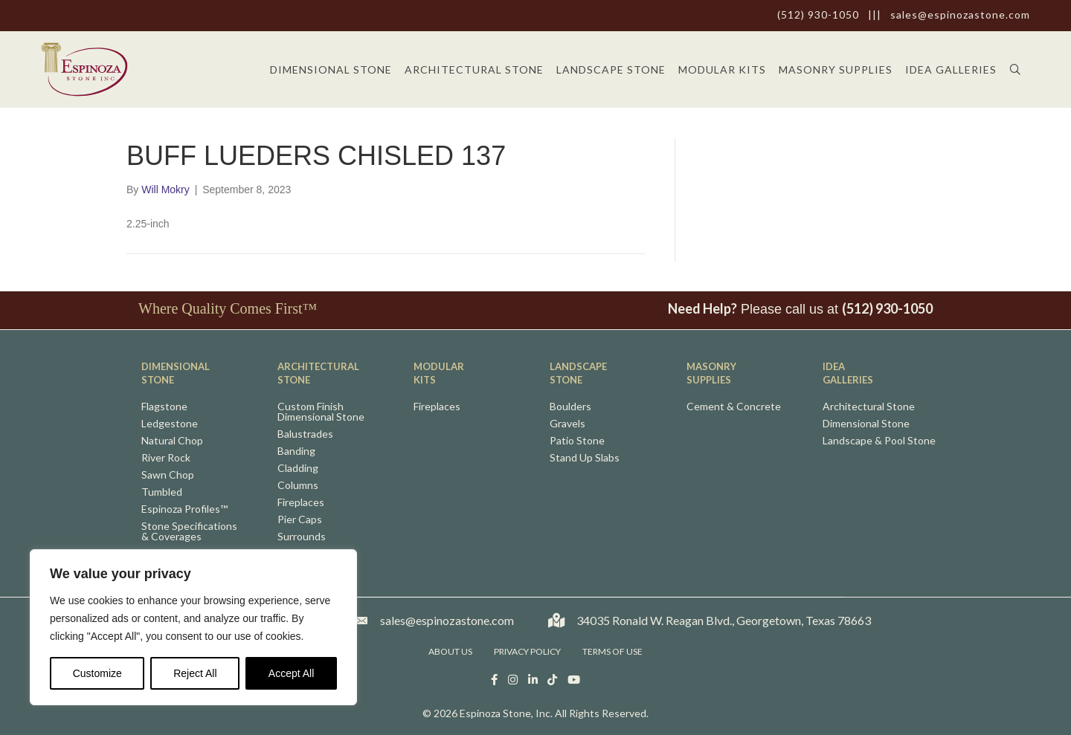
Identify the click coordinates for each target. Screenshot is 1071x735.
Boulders (570, 406)
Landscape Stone (611, 69)
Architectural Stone (474, 69)
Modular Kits (722, 69)
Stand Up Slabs (585, 458)
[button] (1018, 69)
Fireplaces (300, 502)
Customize (97, 673)
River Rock (165, 458)
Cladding (297, 468)
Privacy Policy (527, 651)
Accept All (291, 673)
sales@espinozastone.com (960, 14)
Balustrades (305, 434)
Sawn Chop (167, 475)
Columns (297, 485)
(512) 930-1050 (818, 14)
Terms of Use (612, 651)
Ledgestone (169, 424)
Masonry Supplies (835, 69)
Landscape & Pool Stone (879, 441)
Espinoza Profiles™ (184, 509)
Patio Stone (577, 441)
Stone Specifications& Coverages (189, 532)
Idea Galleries (951, 69)
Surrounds (301, 537)
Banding (296, 451)
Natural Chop (172, 441)
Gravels (567, 424)
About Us (450, 651)
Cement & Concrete (733, 406)
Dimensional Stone (331, 69)
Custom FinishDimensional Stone (320, 412)
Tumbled (161, 492)
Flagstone (164, 406)
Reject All (194, 673)
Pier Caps (299, 519)
